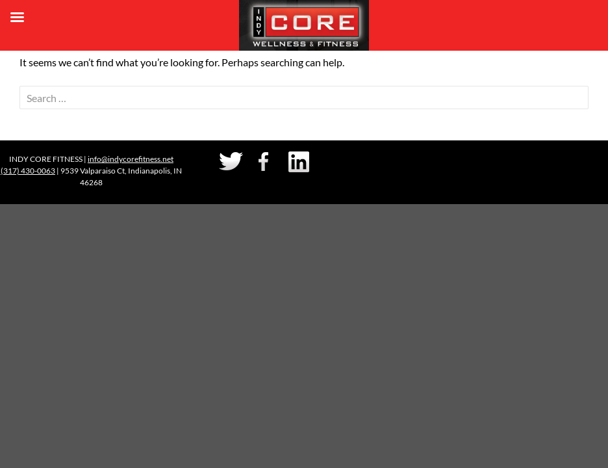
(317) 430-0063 (28, 171)
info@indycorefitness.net (130, 159)
